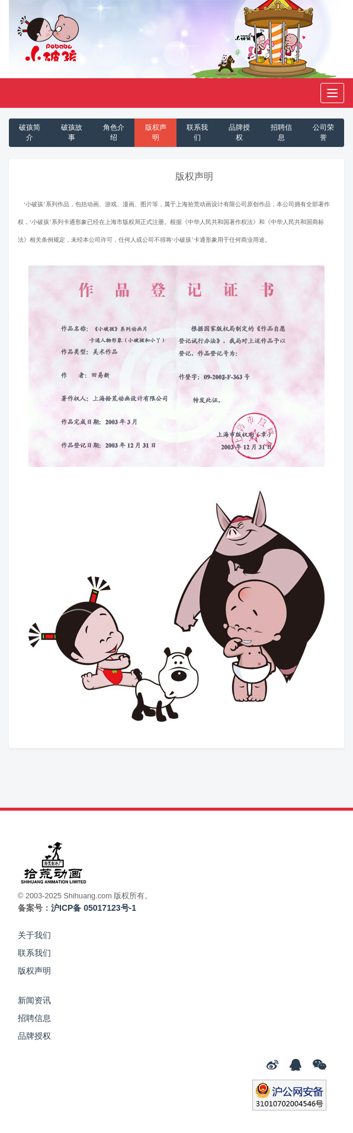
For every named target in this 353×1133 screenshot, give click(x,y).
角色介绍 (113, 132)
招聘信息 (281, 132)
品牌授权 (239, 132)
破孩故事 (71, 132)
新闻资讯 (34, 1000)
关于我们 (34, 935)
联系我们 (197, 132)
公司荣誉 (323, 132)
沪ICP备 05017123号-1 (93, 908)
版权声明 (155, 132)
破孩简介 (29, 132)
